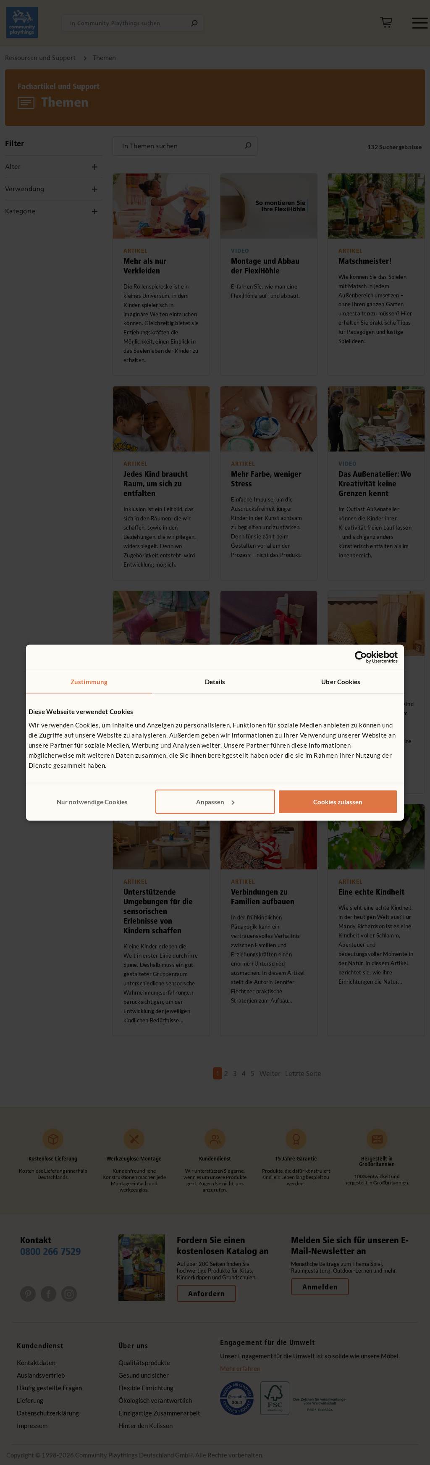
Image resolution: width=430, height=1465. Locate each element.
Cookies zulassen (337, 801)
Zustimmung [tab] (89, 681)
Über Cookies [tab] (340, 681)
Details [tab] (215, 681)
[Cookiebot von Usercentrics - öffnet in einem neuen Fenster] (361, 657)
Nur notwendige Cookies (92, 801)
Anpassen (215, 801)
